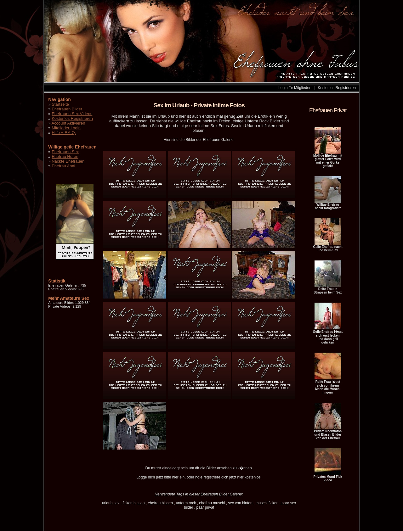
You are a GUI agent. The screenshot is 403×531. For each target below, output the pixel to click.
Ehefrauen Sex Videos (72, 113)
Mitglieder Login (66, 128)
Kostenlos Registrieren (337, 88)
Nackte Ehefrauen (68, 161)
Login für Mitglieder (294, 88)
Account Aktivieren (68, 123)
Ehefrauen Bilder (67, 109)
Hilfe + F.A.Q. (64, 132)
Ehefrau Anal (63, 166)
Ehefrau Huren (65, 156)
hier (175, 477)
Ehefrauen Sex (65, 151)
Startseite (60, 104)
